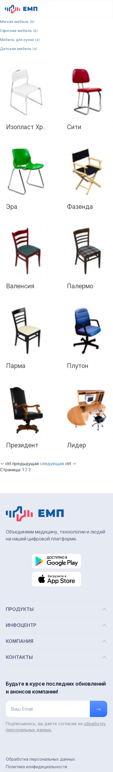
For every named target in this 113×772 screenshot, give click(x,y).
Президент (22, 445)
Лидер (76, 445)
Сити (74, 127)
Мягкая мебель (17, 21)
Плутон (77, 365)
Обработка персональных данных (40, 759)
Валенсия (20, 286)
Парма (15, 365)
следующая (52, 463)
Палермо (80, 286)
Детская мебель (18, 48)
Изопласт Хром (28, 127)
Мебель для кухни (20, 39)
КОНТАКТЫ (56, 657)
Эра (11, 206)
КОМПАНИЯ (56, 641)
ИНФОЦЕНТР (56, 625)
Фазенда (80, 206)
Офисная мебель (19, 30)
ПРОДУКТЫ (56, 609)
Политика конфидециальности (36, 766)
